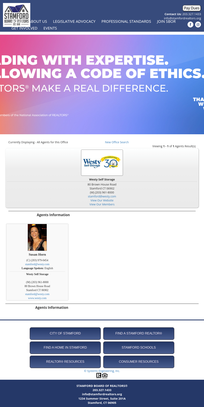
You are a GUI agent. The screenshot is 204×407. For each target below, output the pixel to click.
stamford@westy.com (102, 196)
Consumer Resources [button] (139, 361)
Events (50, 28)
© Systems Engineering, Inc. (102, 371)
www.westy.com (37, 298)
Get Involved (24, 28)
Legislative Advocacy (74, 21)
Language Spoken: (33, 268)
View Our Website (101, 200)
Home (17, 21)
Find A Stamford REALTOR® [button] (138, 333)
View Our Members (101, 204)
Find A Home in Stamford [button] (65, 347)
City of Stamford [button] (65, 333)
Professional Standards (126, 21)
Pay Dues (191, 8)
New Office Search (117, 142)
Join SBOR (166, 21)
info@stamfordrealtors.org (102, 394)
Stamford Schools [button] (139, 347)
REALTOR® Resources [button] (65, 361)
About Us (37, 21)
